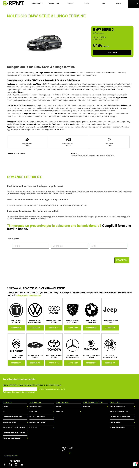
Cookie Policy (14, 455)
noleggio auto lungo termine (28, 295)
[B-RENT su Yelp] (12, 465)
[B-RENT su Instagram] (18, 465)
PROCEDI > (122, 260)
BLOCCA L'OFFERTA (112, 52)
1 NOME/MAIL (13, 239)
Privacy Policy (7, 455)
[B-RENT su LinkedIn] (23, 465)
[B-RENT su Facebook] (7, 465)
